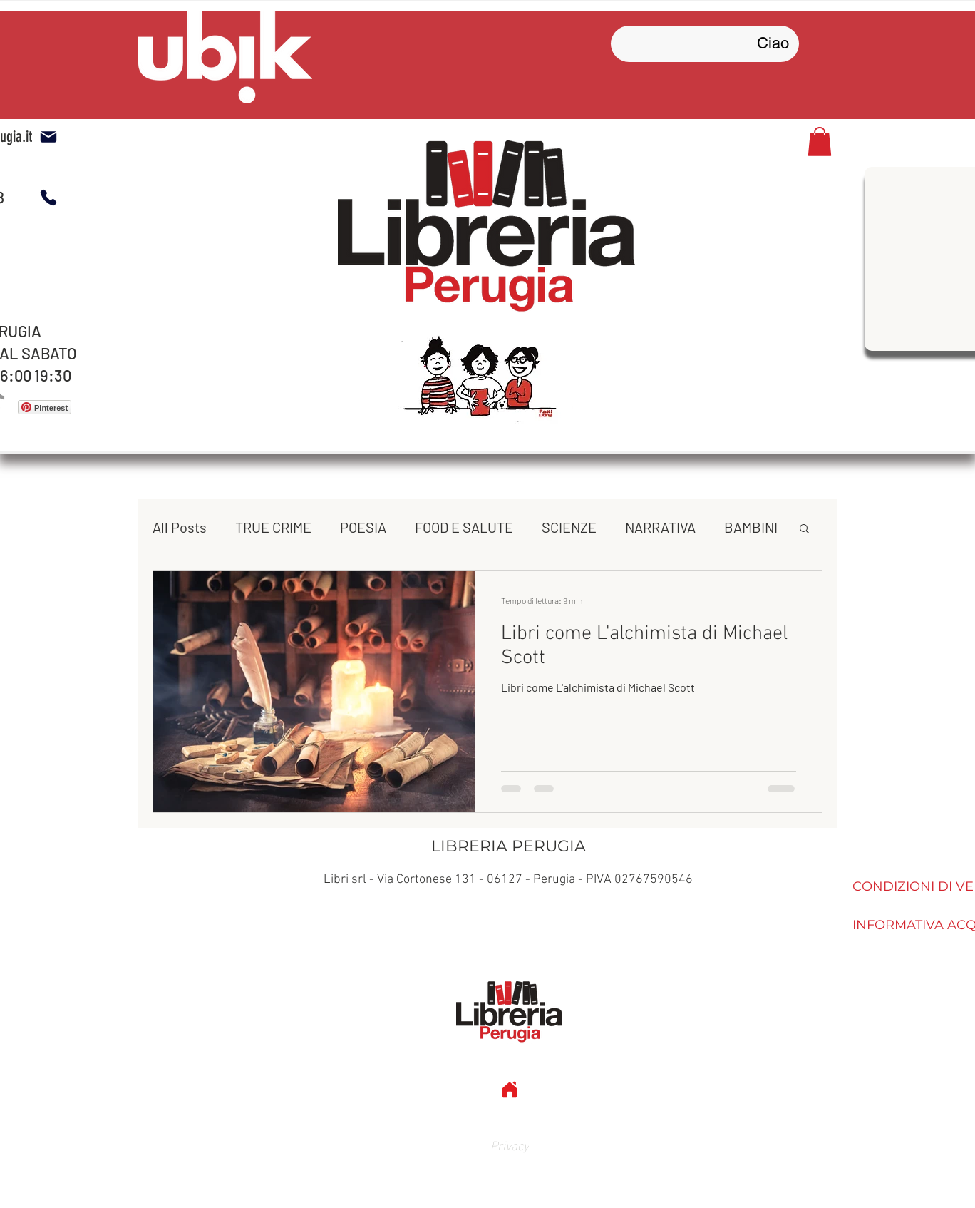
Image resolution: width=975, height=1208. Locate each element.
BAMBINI (751, 527)
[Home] (509, 1089)
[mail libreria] (48, 137)
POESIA (363, 527)
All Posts (180, 527)
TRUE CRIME (273, 527)
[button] (820, 141)
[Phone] (48, 197)
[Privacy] (509, 1144)
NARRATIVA (660, 527)
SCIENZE (569, 527)
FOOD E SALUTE (464, 527)
